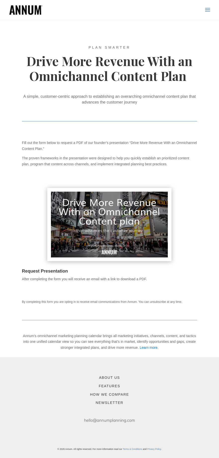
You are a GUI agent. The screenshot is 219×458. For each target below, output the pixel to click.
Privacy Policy (154, 449)
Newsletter (110, 403)
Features (109, 386)
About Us (109, 378)
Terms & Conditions (132, 449)
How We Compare (109, 394)
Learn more (149, 348)
